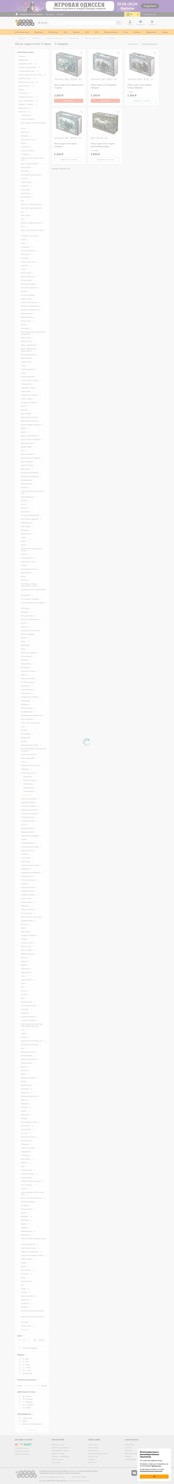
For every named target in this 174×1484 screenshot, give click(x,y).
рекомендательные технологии (151, 1471)
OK (154, 1476)
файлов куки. (156, 1466)
